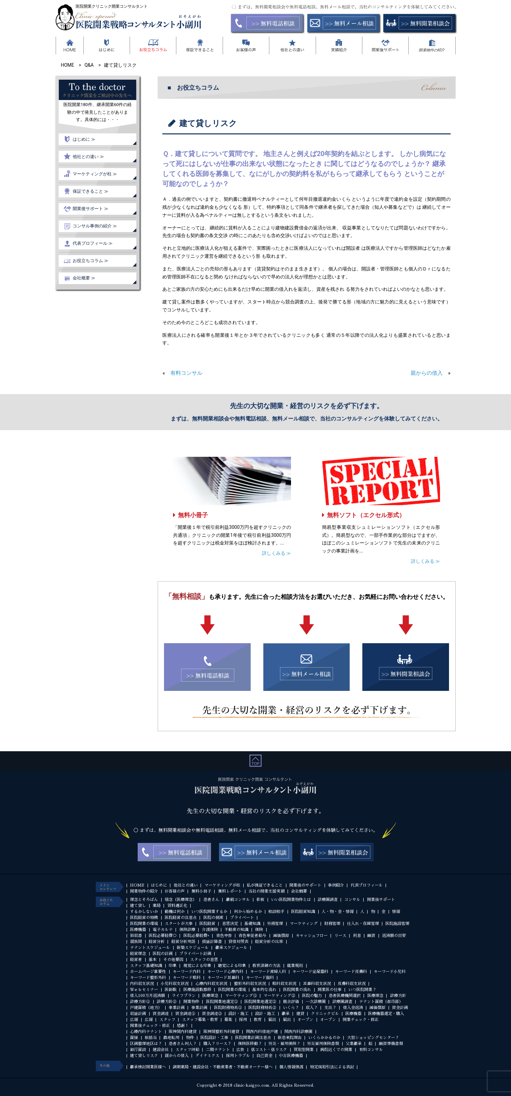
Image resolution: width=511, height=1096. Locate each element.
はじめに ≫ (84, 139)
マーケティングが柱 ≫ (95, 173)
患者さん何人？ (183, 1044)
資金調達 (161, 1014)
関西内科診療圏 (298, 1032)
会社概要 (299, 891)
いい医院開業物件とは (291, 900)
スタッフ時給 (187, 1050)
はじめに (159, 885)
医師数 (171, 990)
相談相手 (276, 912)
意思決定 (230, 924)
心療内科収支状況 (211, 984)
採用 (243, 1020)
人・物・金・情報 (338, 912)
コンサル (352, 900)
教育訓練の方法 (266, 966)
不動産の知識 (236, 930)
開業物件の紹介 (144, 891)
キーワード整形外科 (148, 978)
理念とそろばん (144, 900)
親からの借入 (427, 373)
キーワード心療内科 (225, 972)
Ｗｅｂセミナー (144, 990)
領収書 (136, 936)
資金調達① (185, 1014)
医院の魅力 (312, 996)
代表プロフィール (367, 885)
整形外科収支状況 (250, 984)
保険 (259, 930)
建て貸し (138, 906)
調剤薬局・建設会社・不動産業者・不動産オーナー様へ (223, 1067)
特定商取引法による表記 (332, 1067)
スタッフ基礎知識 (146, 966)
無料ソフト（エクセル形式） (366, 514)
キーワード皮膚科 (351, 972)
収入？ (312, 1008)
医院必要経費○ (163, 936)
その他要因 (173, 960)
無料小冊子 (193, 514)
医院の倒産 (213, 918)
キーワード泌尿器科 (310, 972)
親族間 (136, 942)
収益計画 (138, 1014)
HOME (137, 885)
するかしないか (144, 912)
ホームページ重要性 (148, 972)
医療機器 (138, 930)
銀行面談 (138, 1050)
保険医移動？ (250, 1044)
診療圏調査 (328, 900)
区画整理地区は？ (146, 1044)
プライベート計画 (195, 954)
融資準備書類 (391, 1044)
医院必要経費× (196, 936)
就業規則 (295, 966)
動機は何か (175, 912)
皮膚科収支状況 (352, 984)
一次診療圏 (316, 1002)
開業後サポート (381, 900)
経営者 (136, 960)
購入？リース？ (217, 1044)
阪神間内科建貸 (183, 1032)
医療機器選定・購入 (386, 1014)
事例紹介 (336, 885)
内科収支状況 (142, 984)
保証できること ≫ (90, 191)
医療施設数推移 (197, 990)
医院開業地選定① (222, 1002)
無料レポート (230, 891)
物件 (190, 1038)
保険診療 (187, 930)
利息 (357, 936)
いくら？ (291, 1008)
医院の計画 (163, 954)
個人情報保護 (291, 1067)
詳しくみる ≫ (276, 553)
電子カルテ (163, 930)
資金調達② (212, 1014)
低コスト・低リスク (269, 1050)
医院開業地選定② (260, 1002)
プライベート (242, 918)
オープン (305, 1020)
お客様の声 (175, 891)
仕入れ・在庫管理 (363, 924)
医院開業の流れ (297, 990)
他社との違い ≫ (88, 156)
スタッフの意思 (204, 960)
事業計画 (177, 1008)
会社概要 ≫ (84, 277)
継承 (286, 1014)
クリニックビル (325, 1014)
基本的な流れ (264, 990)
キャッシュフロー (312, 936)
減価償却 (281, 936)
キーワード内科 (187, 972)
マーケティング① (241, 996)
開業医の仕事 (330, 990)
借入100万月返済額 (147, 996)
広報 (134, 1020)
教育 (258, 1020)
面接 (134, 1038)
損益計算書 (212, 942)
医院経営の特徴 (144, 918)
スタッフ (167, 1020)
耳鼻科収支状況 (317, 984)
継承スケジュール (231, 948)
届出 (272, 1020)
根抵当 (151, 1038)
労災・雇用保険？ (284, 1044)
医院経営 (207, 924)
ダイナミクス (207, 1056)
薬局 (157, 906)
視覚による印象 (197, 966)
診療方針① (140, 1002)
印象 (173, 966)
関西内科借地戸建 (262, 1032)
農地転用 (171, 1038)
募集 (228, 1020)
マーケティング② (279, 996)
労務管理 (275, 924)
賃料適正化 (177, 906)
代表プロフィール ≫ (93, 243)
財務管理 (332, 924)
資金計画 (400, 1008)
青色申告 (224, 936)
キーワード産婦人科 (268, 972)
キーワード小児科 (390, 972)
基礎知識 (252, 924)
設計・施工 (238, 1014)
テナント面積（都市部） (381, 1002)
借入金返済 (353, 1008)
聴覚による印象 (232, 966)
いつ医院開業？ (362, 990)
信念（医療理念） (181, 900)
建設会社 (161, 1050)
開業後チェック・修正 (150, 1026)
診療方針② (167, 1002)
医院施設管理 (397, 924)
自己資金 (264, 1056)
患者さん (211, 900)
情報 (396, 912)
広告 (240, 1050)
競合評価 (291, 1002)
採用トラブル (238, 1056)
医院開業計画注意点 (253, 1038)
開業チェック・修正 (361, 1020)
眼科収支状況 (284, 984)
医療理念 (210, 996)
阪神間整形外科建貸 (221, 1032)
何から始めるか (248, 912)
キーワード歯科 (260, 978)
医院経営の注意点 (181, 918)
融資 (371, 936)
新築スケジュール (193, 948)
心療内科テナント (146, 1032)
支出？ (330, 1008)
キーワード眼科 (187, 978)
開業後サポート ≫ (90, 208)
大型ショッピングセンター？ (373, 1038)
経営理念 (138, 954)
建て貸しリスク (144, 1056)
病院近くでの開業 (336, 1050)
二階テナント (218, 1050)
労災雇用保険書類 (323, 1044)
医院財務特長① (228, 1008)
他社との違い (186, 885)
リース (340, 936)
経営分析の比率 (269, 942)
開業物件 (191, 1002)
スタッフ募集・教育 (200, 1020)
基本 (153, 960)
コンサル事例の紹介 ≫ (95, 225)
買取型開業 (304, 1050)
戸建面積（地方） (146, 1008)
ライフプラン (184, 996)
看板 (260, 900)
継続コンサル (238, 900)
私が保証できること (265, 885)
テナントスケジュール (150, 948)
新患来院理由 (290, 1038)
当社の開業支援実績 (266, 891)
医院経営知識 (303, 912)
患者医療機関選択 (345, 996)
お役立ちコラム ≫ (90, 260)
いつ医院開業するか (209, 912)
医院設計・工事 (214, 1038)
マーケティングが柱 (222, 885)
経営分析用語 (183, 942)
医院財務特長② (262, 1008)
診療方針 (398, 996)
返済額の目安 (394, 936)
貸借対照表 (238, 942)
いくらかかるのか (324, 1038)
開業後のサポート (305, 885)
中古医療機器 (291, 1056)
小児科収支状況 (175, 984)
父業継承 (354, 1044)
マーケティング (304, 924)
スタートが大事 (179, 924)
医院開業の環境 (144, 924)
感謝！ (183, 1026)
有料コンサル (186, 373)
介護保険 (210, 930)
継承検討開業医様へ (148, 1067)
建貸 (300, 1014)
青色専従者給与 (252, 936)
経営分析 (157, 942)
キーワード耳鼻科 (223, 978)
